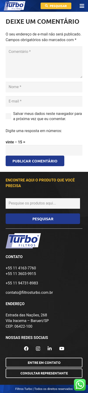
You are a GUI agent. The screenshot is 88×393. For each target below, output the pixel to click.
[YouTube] (61, 348)
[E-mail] (44, 101)
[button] (82, 6)
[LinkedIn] (50, 348)
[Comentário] (44, 62)
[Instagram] (38, 348)
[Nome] (44, 87)
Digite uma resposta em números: (34, 131)
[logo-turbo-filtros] (14, 6)
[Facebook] (26, 348)
